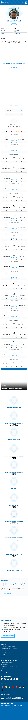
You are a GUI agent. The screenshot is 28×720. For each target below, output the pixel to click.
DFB (5, 703)
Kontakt (3, 656)
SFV (2, 703)
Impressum (20, 705)
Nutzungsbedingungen (5, 705)
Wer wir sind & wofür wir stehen (8, 646)
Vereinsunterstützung (5, 652)
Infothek (3, 654)
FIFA (12, 703)
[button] (12, 24)
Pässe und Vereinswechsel (6, 662)
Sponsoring (3, 650)
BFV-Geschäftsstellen (5, 668)
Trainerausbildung (5, 664)
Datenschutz (14, 705)
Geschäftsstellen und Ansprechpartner (9, 648)
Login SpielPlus (4, 672)
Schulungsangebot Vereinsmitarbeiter (9, 666)
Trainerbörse (3, 670)
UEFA (8, 703)
